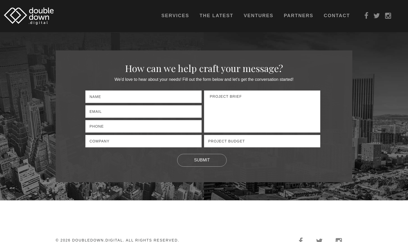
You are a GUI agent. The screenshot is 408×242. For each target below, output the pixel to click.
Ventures (258, 15)
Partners (299, 15)
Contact (337, 15)
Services (175, 15)
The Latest (216, 15)
